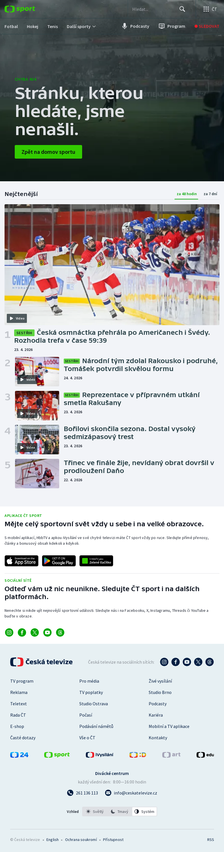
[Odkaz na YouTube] (47, 632)
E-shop (17, 726)
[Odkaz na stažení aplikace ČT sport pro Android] (59, 560)
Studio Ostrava (93, 703)
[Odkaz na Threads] (60, 632)
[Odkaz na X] (34, 632)
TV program (21, 681)
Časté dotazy (22, 737)
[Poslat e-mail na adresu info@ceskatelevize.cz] (131, 792)
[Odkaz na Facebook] (22, 632)
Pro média (89, 681)
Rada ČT (18, 715)
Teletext (18, 703)
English (52, 839)
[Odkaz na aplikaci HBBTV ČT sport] (96, 560)
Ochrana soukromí (81, 839)
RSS (210, 839)
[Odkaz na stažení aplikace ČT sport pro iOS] (22, 560)
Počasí (85, 715)
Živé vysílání (160, 681)
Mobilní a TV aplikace (169, 726)
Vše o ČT (87, 737)
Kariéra (156, 715)
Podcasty (158, 703)
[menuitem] (11, 26)
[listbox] (119, 811)
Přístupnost (113, 839)
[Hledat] (182, 9)
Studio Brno (160, 692)
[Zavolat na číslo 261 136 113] (82, 792)
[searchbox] (154, 9)
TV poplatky (91, 692)
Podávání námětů (96, 726)
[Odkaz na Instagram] (9, 632)
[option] (95, 811)
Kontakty (158, 737)
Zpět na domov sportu (48, 151)
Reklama (18, 692)
